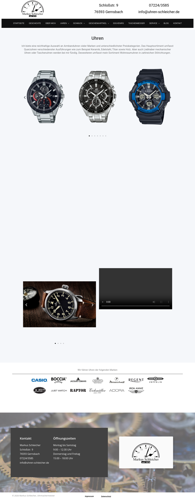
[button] (25, 97)
